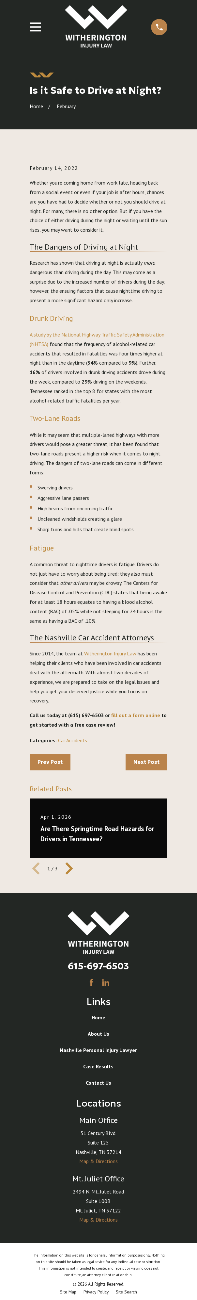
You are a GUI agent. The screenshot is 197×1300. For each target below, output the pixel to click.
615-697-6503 (98, 966)
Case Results (98, 1066)
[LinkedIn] (105, 982)
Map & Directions (98, 1161)
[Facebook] (91, 982)
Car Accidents (72, 740)
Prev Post (50, 762)
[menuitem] (68, 1292)
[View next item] (69, 868)
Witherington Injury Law (110, 653)
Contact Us (98, 1082)
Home (98, 1017)
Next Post (146, 762)
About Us (98, 1033)
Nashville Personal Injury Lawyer (98, 1050)
